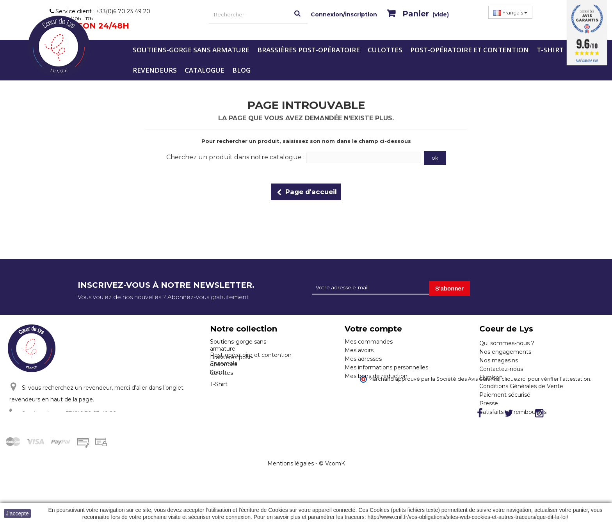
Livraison (491, 377)
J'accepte (17, 513)
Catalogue (204, 70)
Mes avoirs (359, 350)
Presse (488, 403)
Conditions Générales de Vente (521, 386)
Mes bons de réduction (376, 376)
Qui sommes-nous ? (506, 343)
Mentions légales (290, 500)
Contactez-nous (501, 369)
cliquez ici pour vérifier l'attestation (546, 424)
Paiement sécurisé (504, 394)
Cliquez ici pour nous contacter (64, 428)
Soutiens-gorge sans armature (191, 49)
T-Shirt (550, 49)
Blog (241, 70)
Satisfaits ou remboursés (512, 411)
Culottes (385, 49)
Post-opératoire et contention (469, 49)
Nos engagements (505, 351)
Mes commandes (369, 341)
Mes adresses (363, 358)
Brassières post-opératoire (308, 49)
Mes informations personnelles (386, 367)
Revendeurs (155, 70)
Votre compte (373, 328)
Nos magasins (498, 360)
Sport (217, 402)
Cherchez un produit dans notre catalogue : (235, 157)
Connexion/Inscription (344, 14)
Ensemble (224, 393)
